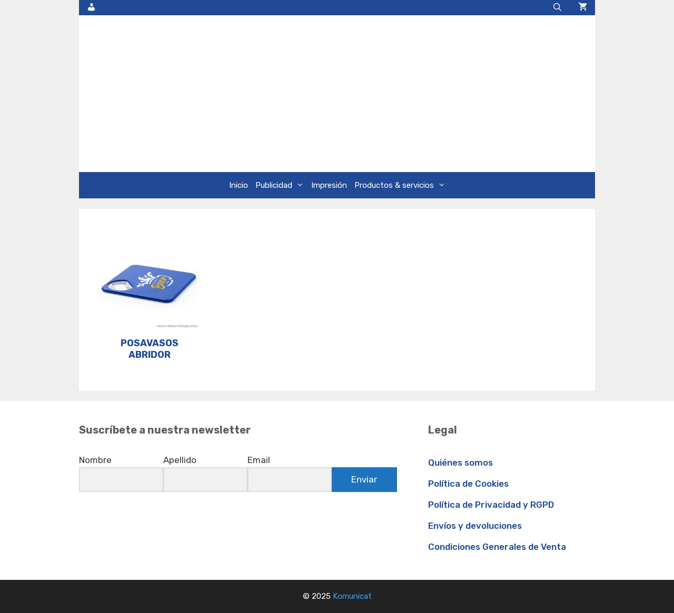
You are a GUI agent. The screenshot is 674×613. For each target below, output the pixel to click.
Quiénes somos (460, 462)
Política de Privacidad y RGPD (491, 504)
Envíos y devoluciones (475, 525)
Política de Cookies (468, 483)
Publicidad (281, 185)
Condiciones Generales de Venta (497, 546)
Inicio (238, 185)
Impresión (329, 185)
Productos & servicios (401, 185)
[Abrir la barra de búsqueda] (557, 7)
